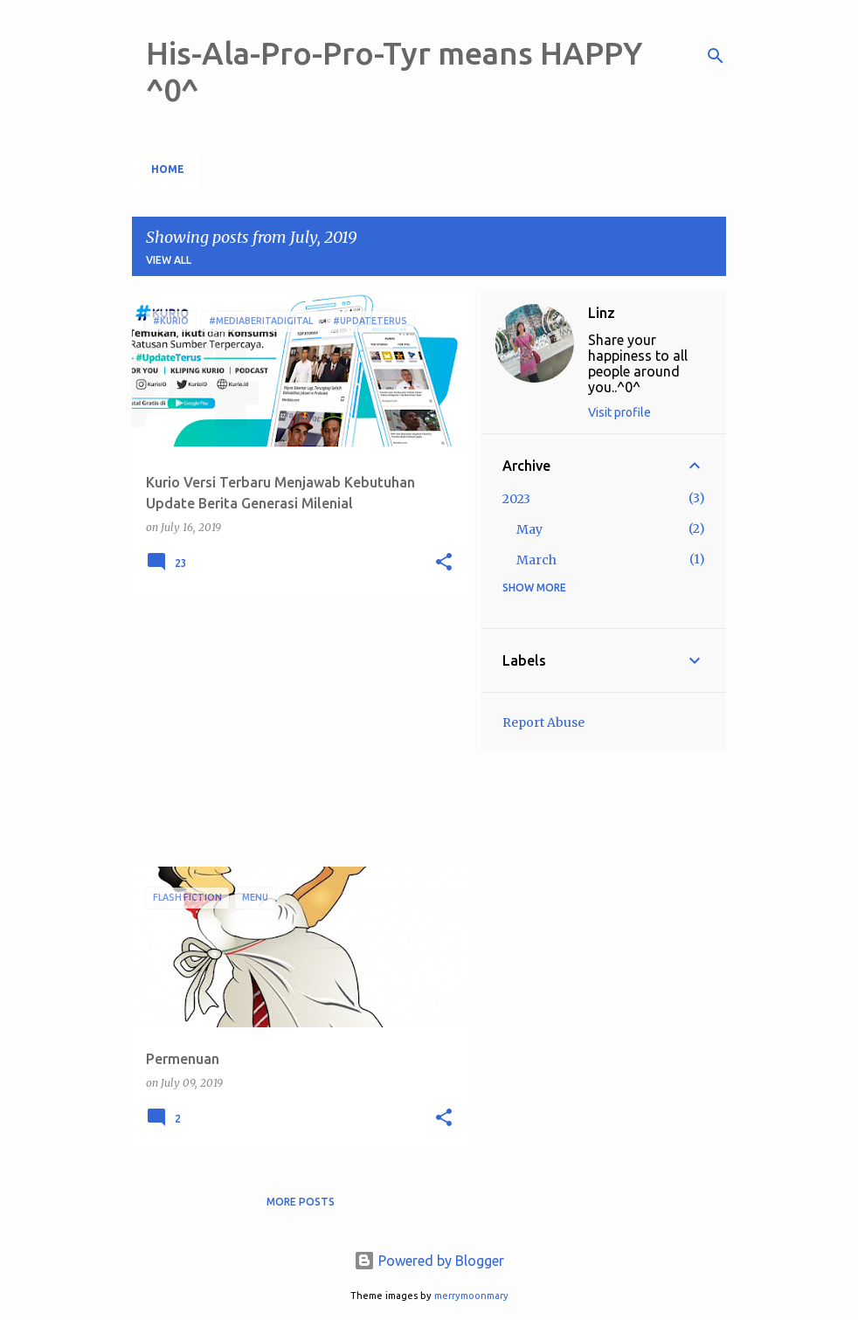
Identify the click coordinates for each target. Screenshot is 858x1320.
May (529, 529)
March (536, 560)
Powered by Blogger (429, 1260)
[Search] (715, 56)
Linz (601, 313)
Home (167, 169)
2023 (516, 499)
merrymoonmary (471, 1295)
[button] (443, 563)
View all (168, 260)
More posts (300, 1201)
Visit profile (619, 412)
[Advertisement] (293, 731)
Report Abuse (543, 722)
